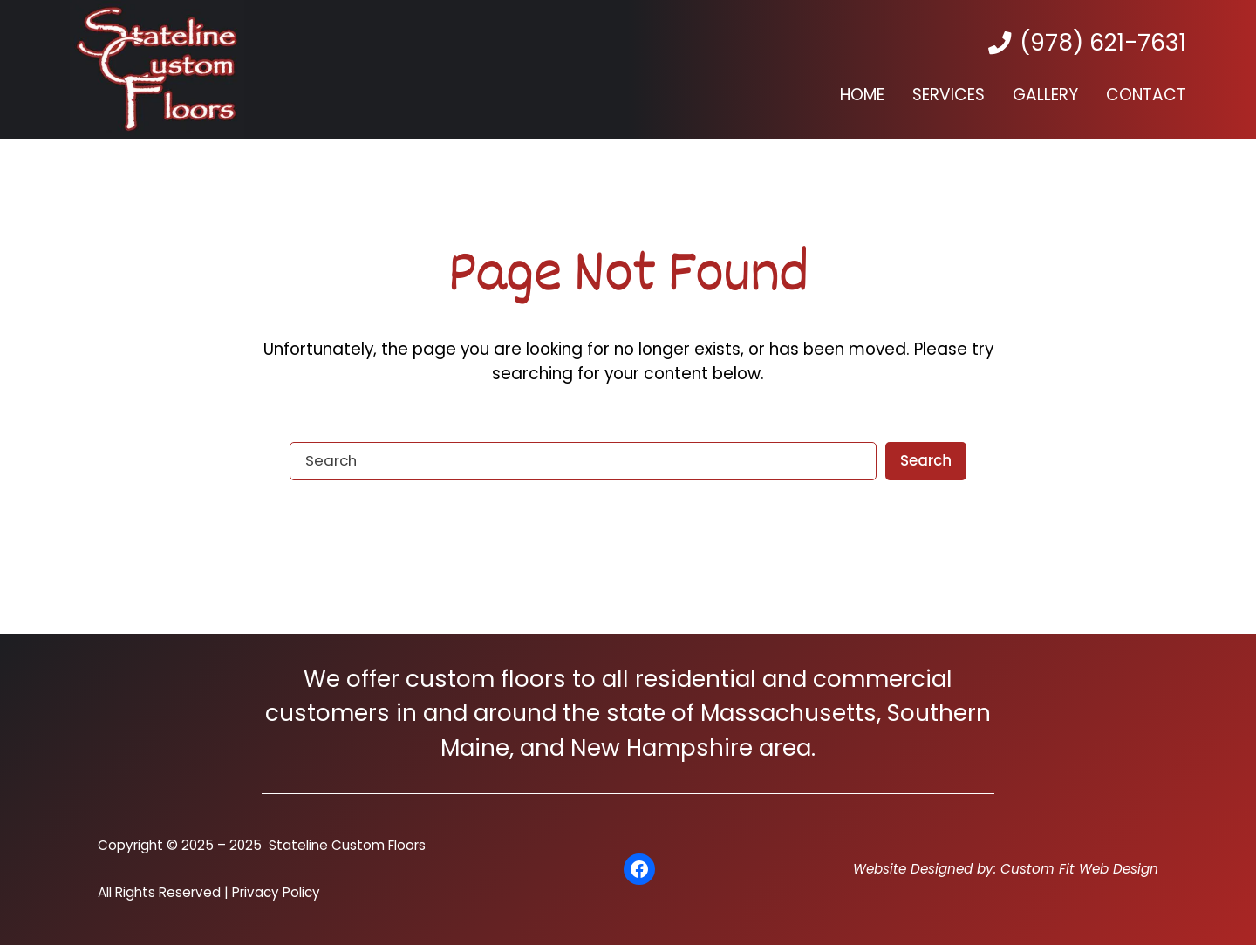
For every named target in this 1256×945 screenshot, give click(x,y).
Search (926, 460)
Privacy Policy (276, 892)
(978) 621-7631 (1103, 42)
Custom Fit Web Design (1079, 869)
